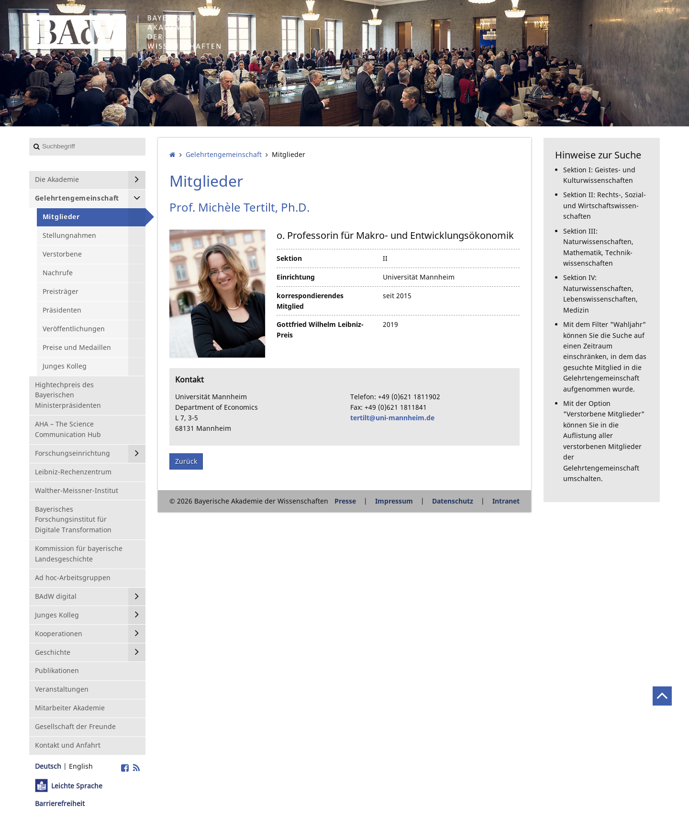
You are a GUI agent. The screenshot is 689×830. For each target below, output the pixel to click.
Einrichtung (296, 276)
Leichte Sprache (76, 785)
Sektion (289, 258)
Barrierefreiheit (60, 803)
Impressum (394, 500)
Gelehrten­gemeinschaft (224, 154)
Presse (345, 500)
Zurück (186, 461)
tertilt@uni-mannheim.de (392, 417)
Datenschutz (452, 500)
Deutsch (48, 766)
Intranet (506, 500)
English (81, 766)
